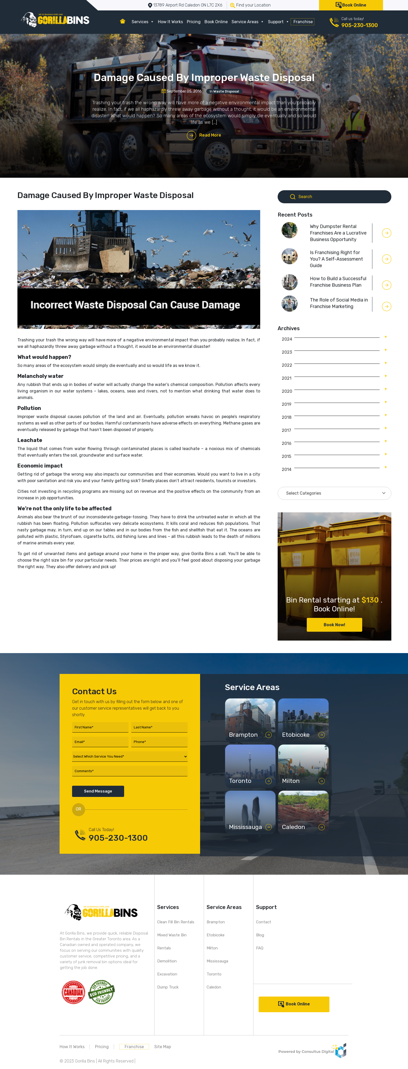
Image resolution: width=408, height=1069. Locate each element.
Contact (263, 922)
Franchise (303, 21)
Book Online (354, 5)
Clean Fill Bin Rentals (175, 922)
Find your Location (253, 5)
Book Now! (334, 624)
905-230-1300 (359, 25)
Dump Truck (167, 987)
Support (278, 21)
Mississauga (217, 961)
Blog (260, 935)
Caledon (214, 987)
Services (143, 21)
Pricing (194, 21)
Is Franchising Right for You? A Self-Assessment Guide (336, 259)
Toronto (214, 974)
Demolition (167, 961)
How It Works (170, 21)
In (224, 91)
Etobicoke (216, 935)
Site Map (162, 1046)
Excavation (167, 974)
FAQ (259, 948)
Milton (212, 948)
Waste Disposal (226, 91)
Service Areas (248, 21)
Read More (210, 135)
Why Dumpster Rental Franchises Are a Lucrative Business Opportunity (338, 233)
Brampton (216, 922)
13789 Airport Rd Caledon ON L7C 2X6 (187, 5)
